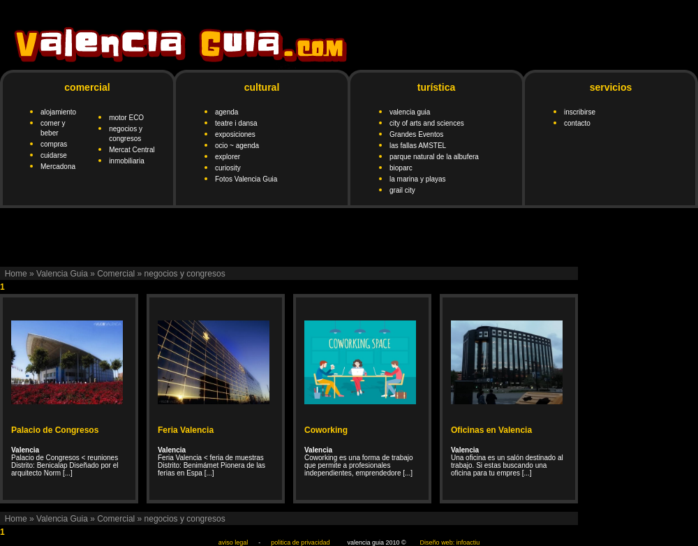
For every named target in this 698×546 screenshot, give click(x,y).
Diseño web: (437, 542)
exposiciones (235, 134)
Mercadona (57, 166)
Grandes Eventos (416, 134)
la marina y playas (417, 179)
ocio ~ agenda (237, 145)
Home (16, 274)
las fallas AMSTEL (417, 145)
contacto (577, 123)
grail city (402, 190)
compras (53, 144)
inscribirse (579, 112)
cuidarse (53, 155)
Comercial (116, 274)
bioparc (401, 168)
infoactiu (468, 542)
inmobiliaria (126, 161)
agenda (226, 112)
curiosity (228, 168)
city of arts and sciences (426, 123)
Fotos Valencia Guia (246, 179)
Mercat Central (132, 150)
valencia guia (409, 112)
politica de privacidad (300, 542)
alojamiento (58, 112)
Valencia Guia (62, 274)
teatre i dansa (236, 123)
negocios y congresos (184, 274)
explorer (227, 157)
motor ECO (126, 117)
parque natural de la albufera (434, 157)
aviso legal (233, 542)
